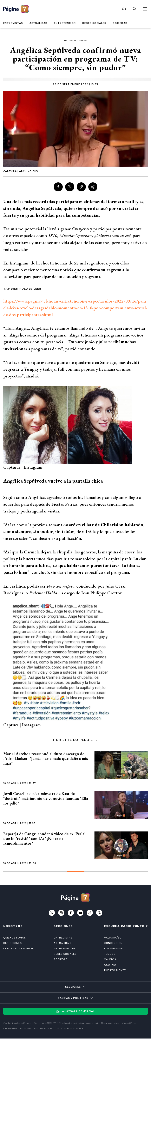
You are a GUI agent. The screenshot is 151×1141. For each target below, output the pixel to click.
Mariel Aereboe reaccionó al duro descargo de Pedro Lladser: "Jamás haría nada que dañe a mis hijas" (45, 758)
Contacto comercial (19, 948)
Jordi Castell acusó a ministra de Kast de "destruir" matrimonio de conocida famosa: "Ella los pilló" (45, 798)
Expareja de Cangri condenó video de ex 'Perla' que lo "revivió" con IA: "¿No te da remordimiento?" (44, 838)
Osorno (110, 964)
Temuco (110, 953)
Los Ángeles (113, 948)
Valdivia (110, 959)
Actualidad (38, 23)
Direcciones (12, 943)
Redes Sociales (94, 23)
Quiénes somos (14, 937)
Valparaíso (113, 937)
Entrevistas (13, 23)
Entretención (65, 23)
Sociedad (120, 23)
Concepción (113, 943)
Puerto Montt (115, 970)
